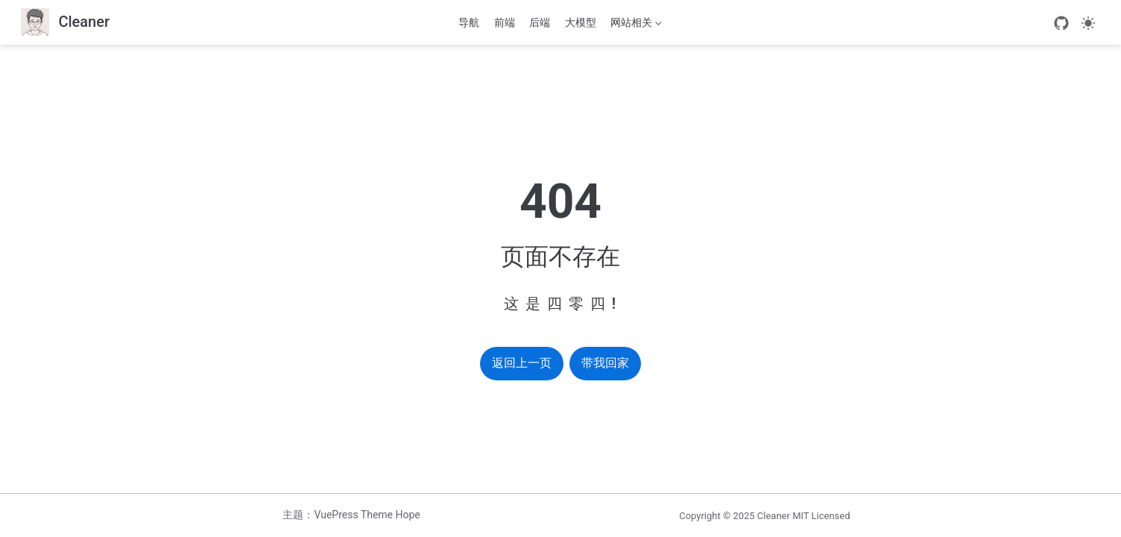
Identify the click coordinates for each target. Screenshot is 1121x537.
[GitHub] (1061, 23)
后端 (539, 22)
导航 (468, 22)
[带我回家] (65, 22)
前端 (504, 22)
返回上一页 (522, 363)
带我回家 (605, 363)
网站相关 (635, 25)
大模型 (580, 22)
